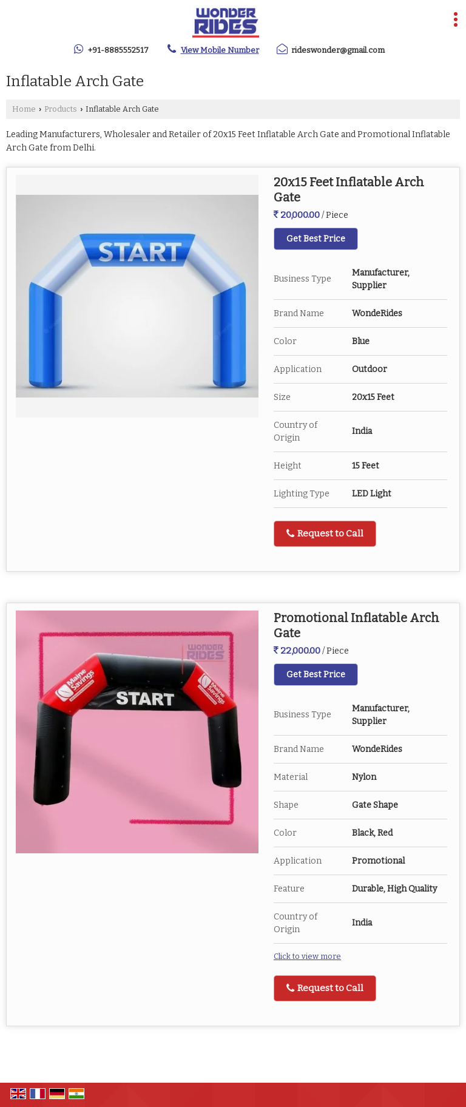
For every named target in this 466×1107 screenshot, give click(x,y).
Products (60, 108)
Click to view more (307, 956)
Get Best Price (315, 239)
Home (24, 108)
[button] (220, 50)
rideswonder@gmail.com (338, 50)
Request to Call (324, 533)
